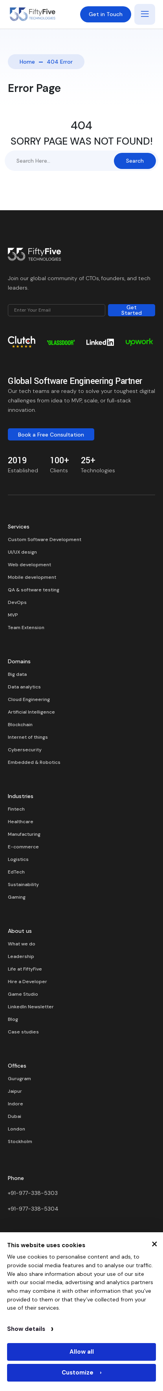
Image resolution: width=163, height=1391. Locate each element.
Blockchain (20, 724)
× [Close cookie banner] (154, 1243)
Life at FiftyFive (25, 969)
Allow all (82, 1352)
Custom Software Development (44, 539)
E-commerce (23, 846)
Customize (82, 1372)
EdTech (16, 872)
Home (27, 61)
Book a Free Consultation (51, 434)
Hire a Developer (27, 981)
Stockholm (20, 1141)
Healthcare (20, 821)
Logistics (18, 859)
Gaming (17, 897)
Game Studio (23, 994)
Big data (17, 674)
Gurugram (19, 1078)
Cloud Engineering (29, 699)
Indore (15, 1103)
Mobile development (32, 577)
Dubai (14, 1116)
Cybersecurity (25, 749)
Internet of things (28, 737)
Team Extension (26, 627)
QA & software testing (33, 589)
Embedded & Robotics (34, 762)
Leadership (21, 956)
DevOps (17, 602)
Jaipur (15, 1091)
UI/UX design (22, 552)
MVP (13, 615)
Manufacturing (24, 834)
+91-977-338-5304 (33, 1208)
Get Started (131, 310)
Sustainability (23, 884)
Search (135, 160)
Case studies (23, 1031)
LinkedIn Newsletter (31, 1006)
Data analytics (24, 686)
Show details (30, 1329)
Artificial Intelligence (31, 712)
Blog (13, 1019)
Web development (29, 564)
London (16, 1129)
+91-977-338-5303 (33, 1192)
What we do (21, 943)
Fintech (16, 809)
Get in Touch (106, 14)
